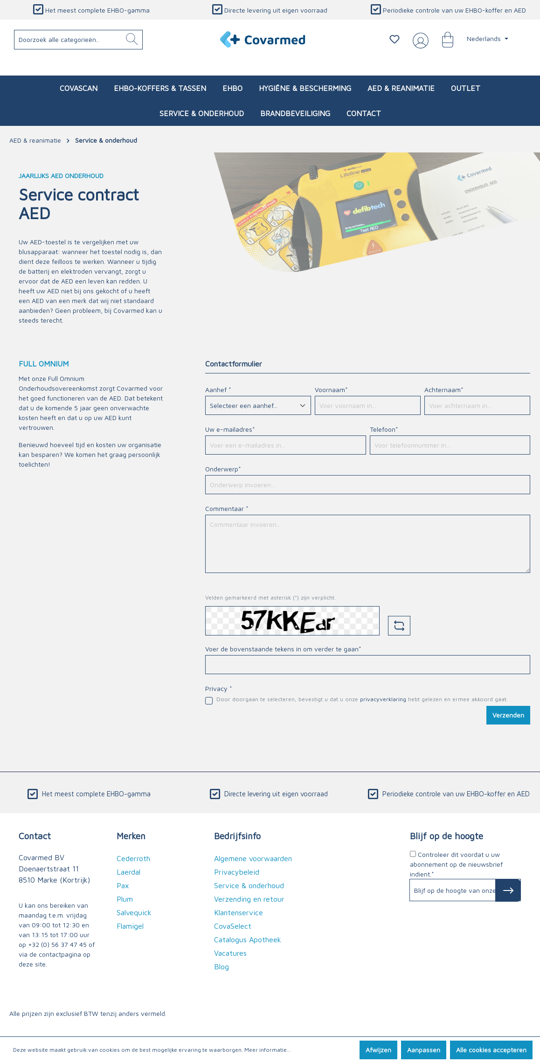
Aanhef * (218, 389)
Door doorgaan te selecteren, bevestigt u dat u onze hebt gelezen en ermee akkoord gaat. (362, 699)
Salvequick (134, 912)
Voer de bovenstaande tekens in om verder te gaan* (283, 649)
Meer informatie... (267, 1049)
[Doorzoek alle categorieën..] (78, 39)
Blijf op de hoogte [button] (446, 835)
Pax (123, 885)
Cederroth (133, 858)
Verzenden (508, 715)
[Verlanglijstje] (394, 39)
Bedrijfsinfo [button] (237, 835)
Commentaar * (227, 508)
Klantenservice (238, 912)
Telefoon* (384, 429)
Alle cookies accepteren (491, 1050)
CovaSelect (232, 926)
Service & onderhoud (249, 885)
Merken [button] (131, 835)
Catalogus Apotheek (247, 939)
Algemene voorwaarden (253, 858)
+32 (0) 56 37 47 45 (57, 944)
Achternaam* (444, 389)
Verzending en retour (249, 899)
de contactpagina (55, 954)
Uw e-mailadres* (230, 429)
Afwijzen (378, 1050)
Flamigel (130, 926)
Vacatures (230, 953)
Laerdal (128, 872)
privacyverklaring (383, 699)
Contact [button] (35, 835)
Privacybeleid (236, 872)
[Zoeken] (132, 39)
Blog (221, 966)
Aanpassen (423, 1050)
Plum (125, 899)
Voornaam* (331, 389)
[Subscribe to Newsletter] (508, 890)
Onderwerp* (223, 469)
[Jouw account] (418, 39)
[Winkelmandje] (443, 39)
